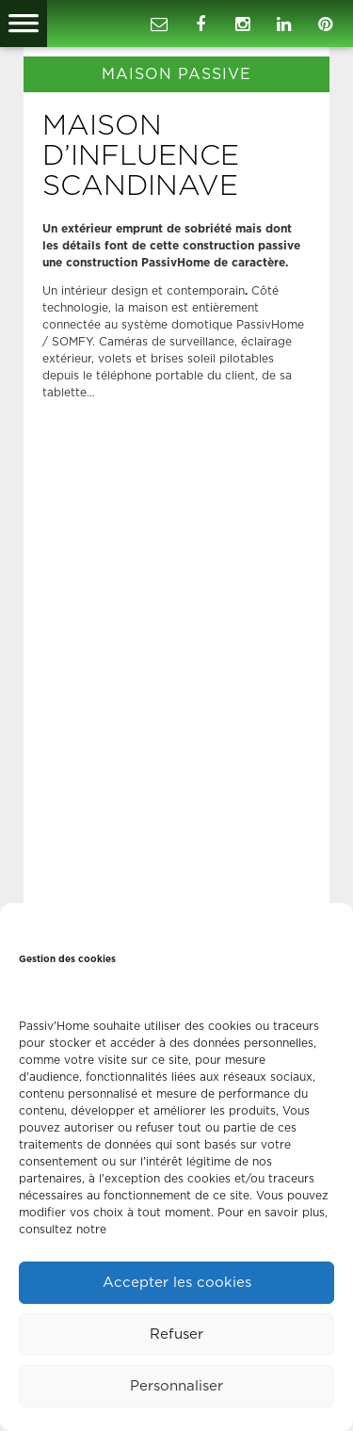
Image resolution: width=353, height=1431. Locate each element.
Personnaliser (176, 1386)
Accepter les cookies (177, 1283)
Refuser (176, 1334)
